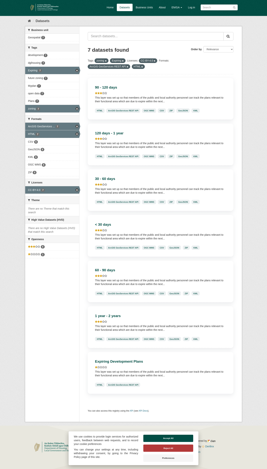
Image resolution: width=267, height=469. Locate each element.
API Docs (143, 411)
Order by (196, 49)
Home (110, 7)
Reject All (168, 448)
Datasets (125, 7)
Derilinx (208, 446)
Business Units (144, 7)
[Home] (29, 21)
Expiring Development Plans (119, 361)
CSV (162, 111)
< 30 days (103, 224)
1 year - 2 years (108, 316)
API (131, 411)
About (162, 7)
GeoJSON (183, 111)
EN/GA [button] (177, 7)
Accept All (168, 438)
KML (195, 111)
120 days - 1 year (109, 133)
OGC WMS (149, 111)
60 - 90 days (105, 270)
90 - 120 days (106, 87)
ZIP (171, 111)
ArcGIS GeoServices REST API (123, 111)
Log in (191, 7)
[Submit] (234, 7)
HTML (100, 111)
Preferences (168, 458)
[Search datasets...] (156, 36)
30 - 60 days (105, 179)
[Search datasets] (219, 7)
